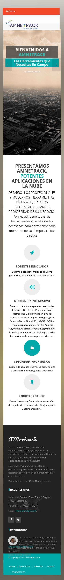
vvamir (50, 566)
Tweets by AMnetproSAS (20, 546)
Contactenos (18, 572)
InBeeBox (38, 566)
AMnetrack (24, 566)
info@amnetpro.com (26, 510)
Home (12, 566)
